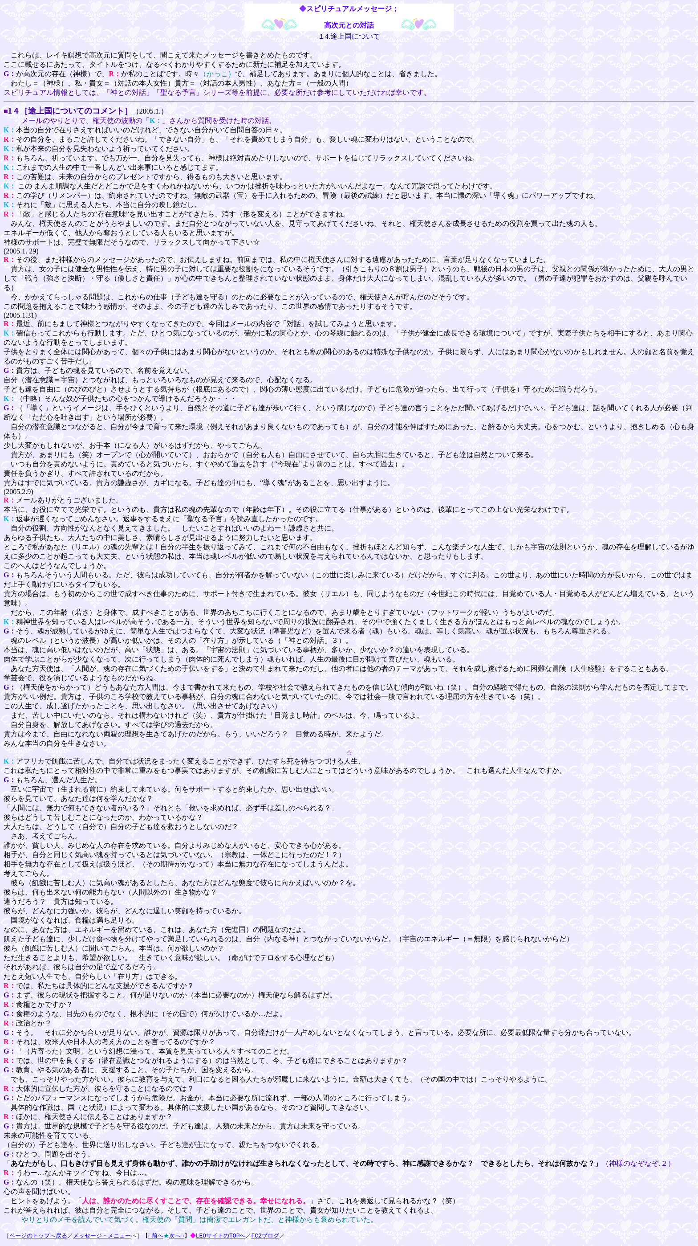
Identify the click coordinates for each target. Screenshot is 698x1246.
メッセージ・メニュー (102, 1236)
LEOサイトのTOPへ (222, 1236)
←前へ (155, 1236)
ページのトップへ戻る (38, 1236)
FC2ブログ (266, 1236)
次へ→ (176, 1236)
